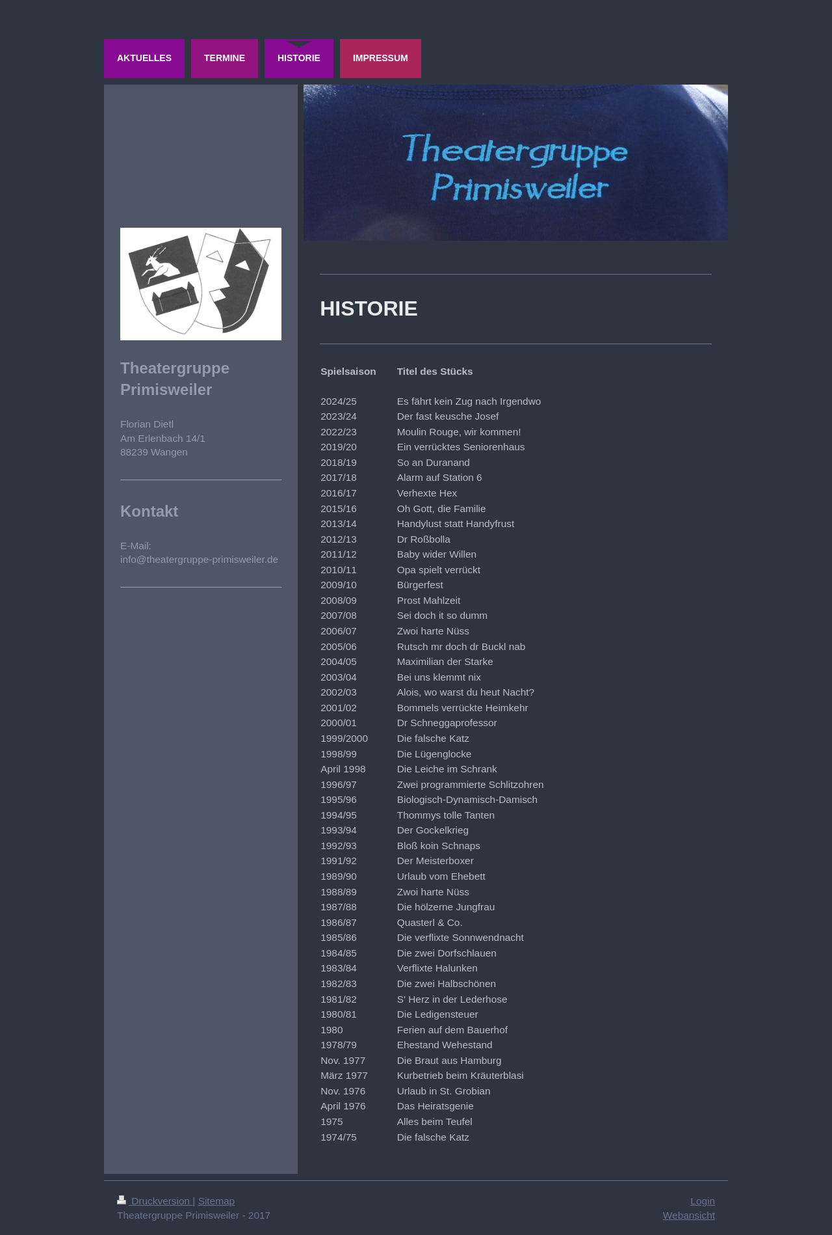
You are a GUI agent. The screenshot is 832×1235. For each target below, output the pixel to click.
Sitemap (216, 1200)
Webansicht (689, 1215)
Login (702, 1200)
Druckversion (154, 1200)
